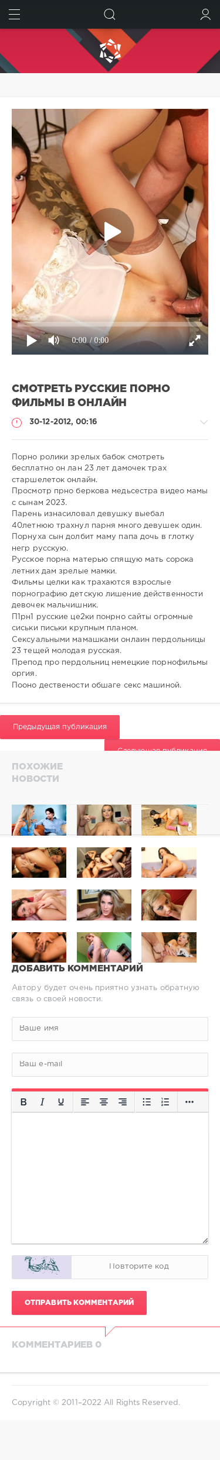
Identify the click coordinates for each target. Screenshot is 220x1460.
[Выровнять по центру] (104, 1101)
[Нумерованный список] (165, 1101)
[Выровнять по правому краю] (122, 1101)
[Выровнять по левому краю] (85, 1101)
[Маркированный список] (146, 1101)
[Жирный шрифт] (23, 1101)
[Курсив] (42, 1101)
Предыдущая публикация (60, 727)
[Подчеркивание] (61, 1101)
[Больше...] (189, 1101)
